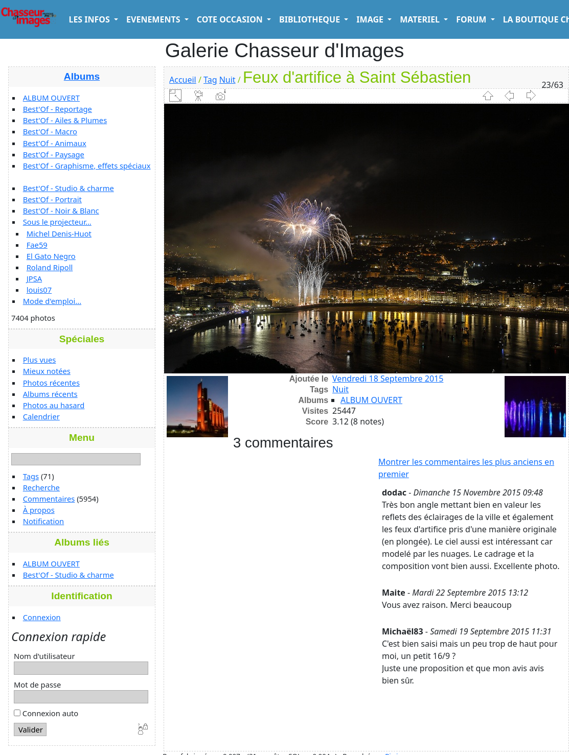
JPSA (34, 278)
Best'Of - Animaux (54, 143)
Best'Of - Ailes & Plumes (65, 120)
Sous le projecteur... (57, 222)
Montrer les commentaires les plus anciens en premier (466, 468)
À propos (39, 510)
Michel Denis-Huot (59, 233)
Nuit (227, 79)
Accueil (182, 79)
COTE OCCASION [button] (231, 19)
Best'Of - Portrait (52, 199)
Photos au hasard (54, 405)
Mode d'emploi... (52, 301)
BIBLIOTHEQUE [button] (310, 19)
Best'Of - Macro (50, 131)
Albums (82, 76)
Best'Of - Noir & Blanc (61, 210)
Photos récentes (51, 382)
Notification (43, 521)
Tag (210, 79)
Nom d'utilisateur (44, 656)
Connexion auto (46, 713)
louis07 (39, 290)
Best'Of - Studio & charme (68, 188)
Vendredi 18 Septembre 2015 (387, 378)
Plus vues (39, 360)
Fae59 (37, 245)
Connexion (42, 617)
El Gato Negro (51, 256)
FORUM (472, 19)
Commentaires (49, 498)
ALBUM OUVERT (51, 97)
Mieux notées (47, 371)
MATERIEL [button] (421, 19)
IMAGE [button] (370, 19)
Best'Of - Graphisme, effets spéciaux (87, 165)
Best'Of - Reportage (57, 109)
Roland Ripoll (50, 267)
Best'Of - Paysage (53, 154)
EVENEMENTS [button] (154, 19)
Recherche (41, 487)
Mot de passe (37, 684)
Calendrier (41, 416)
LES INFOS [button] (90, 19)
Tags (31, 476)
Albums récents (50, 394)
